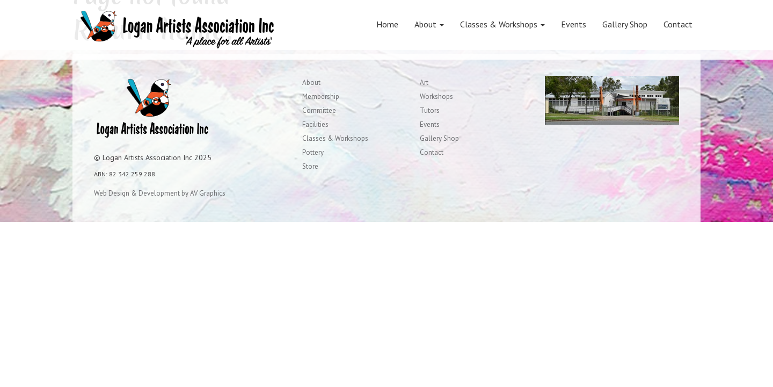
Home (387, 24)
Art (424, 82)
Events (573, 24)
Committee (319, 110)
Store (310, 166)
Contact (677, 24)
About (429, 24)
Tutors (430, 110)
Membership (320, 96)
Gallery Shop (624, 24)
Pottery (313, 152)
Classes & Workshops (502, 24)
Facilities (315, 124)
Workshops (436, 96)
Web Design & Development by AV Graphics (159, 193)
